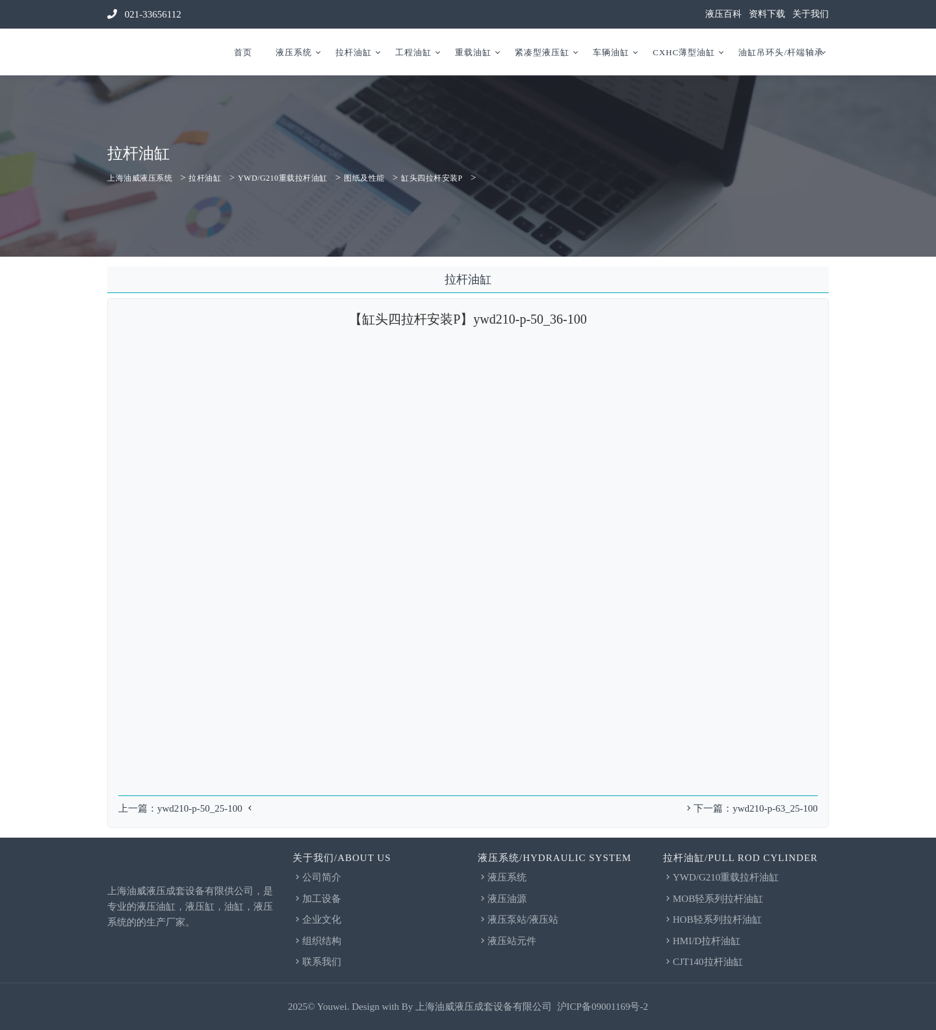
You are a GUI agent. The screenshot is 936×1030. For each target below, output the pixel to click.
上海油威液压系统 (139, 178)
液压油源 (502, 899)
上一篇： (137, 808)
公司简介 (316, 877)
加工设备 (316, 899)
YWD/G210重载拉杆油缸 (283, 178)
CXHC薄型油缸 (684, 52)
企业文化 (316, 919)
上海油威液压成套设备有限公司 (483, 1006)
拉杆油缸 (353, 52)
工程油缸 (413, 52)
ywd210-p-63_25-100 (775, 808)
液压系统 (294, 52)
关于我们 (810, 14)
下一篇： (708, 808)
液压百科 (723, 14)
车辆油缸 (611, 52)
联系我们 (316, 962)
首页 (243, 52)
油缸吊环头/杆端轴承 (781, 52)
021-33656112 (144, 14)
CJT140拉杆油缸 (703, 962)
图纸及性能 (364, 178)
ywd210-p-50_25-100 (199, 808)
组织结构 (316, 941)
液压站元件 (507, 941)
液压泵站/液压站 (518, 919)
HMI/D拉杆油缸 (701, 941)
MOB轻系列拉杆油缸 (713, 899)
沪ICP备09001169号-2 (602, 1006)
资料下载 (767, 14)
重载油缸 (473, 52)
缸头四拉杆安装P (432, 178)
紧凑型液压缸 (542, 52)
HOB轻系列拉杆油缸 (712, 919)
